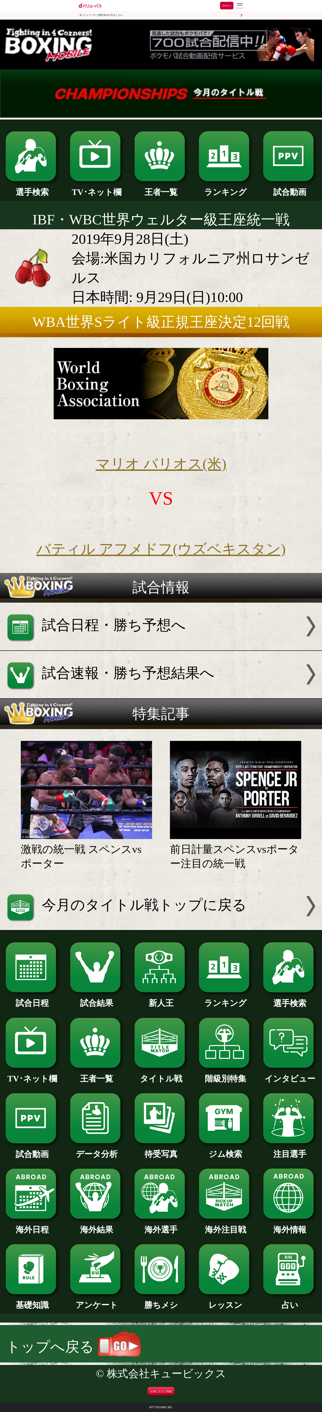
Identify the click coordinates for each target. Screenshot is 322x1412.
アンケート (96, 1301)
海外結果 (96, 1225)
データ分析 (96, 1150)
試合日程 (32, 999)
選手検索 (32, 188)
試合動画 (290, 188)
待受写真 (161, 1150)
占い (290, 1301)
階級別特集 (225, 1074)
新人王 (161, 999)
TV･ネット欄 (96, 188)
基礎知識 (32, 1301)
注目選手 (290, 1150)
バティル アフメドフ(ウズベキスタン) (161, 549)
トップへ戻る (73, 1347)
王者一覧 (161, 188)
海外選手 (161, 1225)
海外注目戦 (225, 1225)
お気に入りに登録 (161, 1391)
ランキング (225, 188)
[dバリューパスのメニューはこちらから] (239, 6)
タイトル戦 (161, 1074)
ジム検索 (225, 1150)
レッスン (225, 1301)
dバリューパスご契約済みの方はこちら (101, 15)
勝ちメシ (161, 1301)
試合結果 (96, 999)
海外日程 (32, 1225)
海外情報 (290, 1225)
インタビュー (290, 1074)
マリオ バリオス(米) (161, 464)
